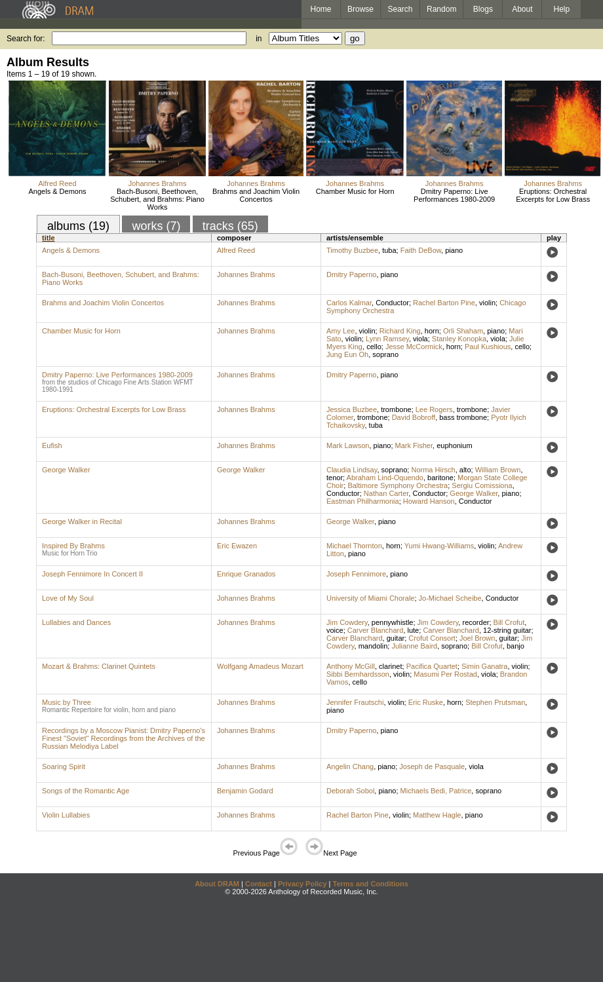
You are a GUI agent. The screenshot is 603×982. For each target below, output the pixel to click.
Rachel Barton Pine (444, 303)
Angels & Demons (58, 191)
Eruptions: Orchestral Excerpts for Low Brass (553, 195)
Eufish (52, 445)
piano (454, 250)
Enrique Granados (246, 574)
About (522, 9)
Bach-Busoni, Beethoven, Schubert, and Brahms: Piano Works (157, 199)
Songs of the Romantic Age (85, 791)
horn (432, 331)
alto (465, 470)
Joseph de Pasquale (432, 766)
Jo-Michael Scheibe (450, 598)
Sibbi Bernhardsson (357, 674)
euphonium (454, 445)
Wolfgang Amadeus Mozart (260, 666)
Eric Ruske (425, 702)
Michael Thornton (354, 546)
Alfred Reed (57, 183)
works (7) (156, 226)
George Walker (66, 470)
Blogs (483, 9)
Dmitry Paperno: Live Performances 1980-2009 (454, 195)
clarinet (390, 666)
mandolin (373, 646)
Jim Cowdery (347, 622)
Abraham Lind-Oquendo (385, 478)
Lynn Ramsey (387, 339)
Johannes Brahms (157, 183)
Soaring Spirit (63, 766)
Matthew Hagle (437, 815)
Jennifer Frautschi (354, 702)
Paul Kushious (488, 346)
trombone (396, 409)
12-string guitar (507, 630)
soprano (385, 354)
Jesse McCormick (413, 346)
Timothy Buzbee (352, 250)
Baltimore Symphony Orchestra (397, 485)
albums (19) (78, 226)
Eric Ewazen (237, 546)
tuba (389, 250)
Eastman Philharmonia (362, 501)
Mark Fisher (414, 445)
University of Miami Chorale (370, 598)
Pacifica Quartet (431, 666)
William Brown (498, 470)
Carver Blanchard (375, 630)
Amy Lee (340, 331)
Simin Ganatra (484, 666)
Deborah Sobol (350, 791)
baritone (440, 478)
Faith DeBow (420, 250)
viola (420, 339)
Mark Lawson (347, 445)
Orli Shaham (463, 331)
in (259, 38)
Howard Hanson (429, 501)
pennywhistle (393, 622)
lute (413, 630)
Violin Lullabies (66, 815)
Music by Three (66, 702)
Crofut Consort (432, 638)
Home (320, 9)
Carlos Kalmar (349, 303)
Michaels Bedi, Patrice (436, 791)
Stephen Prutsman (495, 702)
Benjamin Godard (245, 791)
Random (441, 9)
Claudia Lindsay (351, 470)
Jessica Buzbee (351, 409)
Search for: (26, 38)
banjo (515, 646)
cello (373, 346)
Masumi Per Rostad (445, 674)
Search (400, 9)
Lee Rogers (434, 409)
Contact (258, 884)
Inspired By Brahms (73, 546)
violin (487, 303)
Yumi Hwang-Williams (439, 546)
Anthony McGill (350, 666)
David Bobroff (413, 417)
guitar (396, 638)
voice (334, 630)
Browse (360, 9)
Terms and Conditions (370, 884)
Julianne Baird (414, 646)
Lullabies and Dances (76, 622)
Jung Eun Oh (347, 354)
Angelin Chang (350, 766)
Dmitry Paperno (351, 274)
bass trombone (463, 417)
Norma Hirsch (433, 470)
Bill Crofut (509, 622)
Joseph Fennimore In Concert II (92, 574)
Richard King (400, 331)
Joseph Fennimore (356, 574)
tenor (334, 478)
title (48, 238)
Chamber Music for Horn (355, 191)
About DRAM (217, 884)
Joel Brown (477, 638)
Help (562, 9)
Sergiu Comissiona (482, 485)
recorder (475, 622)
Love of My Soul (68, 598)
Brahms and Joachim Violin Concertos (256, 195)
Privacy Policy (302, 884)
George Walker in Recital (82, 521)
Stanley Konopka (459, 339)
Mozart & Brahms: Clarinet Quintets (98, 666)
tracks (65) (230, 226)
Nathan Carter (386, 493)
